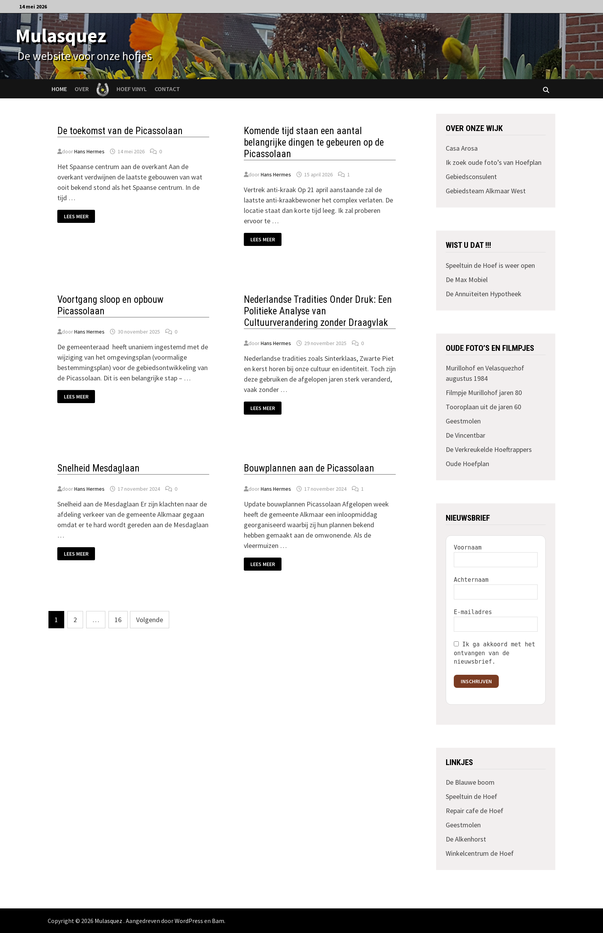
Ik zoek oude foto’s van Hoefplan (493, 162)
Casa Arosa (462, 148)
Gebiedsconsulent (471, 176)
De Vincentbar (465, 435)
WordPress (189, 921)
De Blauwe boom (470, 782)
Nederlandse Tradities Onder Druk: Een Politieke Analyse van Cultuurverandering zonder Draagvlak (318, 311)
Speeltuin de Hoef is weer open (490, 265)
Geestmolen (463, 421)
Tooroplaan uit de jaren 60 (483, 406)
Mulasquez (60, 35)
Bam (218, 921)
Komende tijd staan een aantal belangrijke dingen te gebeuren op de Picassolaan (314, 142)
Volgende (149, 619)
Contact (167, 89)
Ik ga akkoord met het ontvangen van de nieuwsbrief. (494, 653)
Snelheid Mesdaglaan (98, 468)
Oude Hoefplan (467, 463)
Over (82, 89)
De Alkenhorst (466, 839)
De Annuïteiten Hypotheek (483, 293)
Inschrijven (476, 681)
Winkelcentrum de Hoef (480, 853)
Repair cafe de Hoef (474, 810)
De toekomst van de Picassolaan (120, 130)
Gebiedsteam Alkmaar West (486, 190)
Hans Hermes (89, 151)
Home (59, 89)
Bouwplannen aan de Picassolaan (309, 468)
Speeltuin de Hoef (471, 796)
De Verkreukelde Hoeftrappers (489, 449)
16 (118, 619)
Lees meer (79, 216)
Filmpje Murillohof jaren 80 (484, 392)
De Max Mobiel (467, 279)
